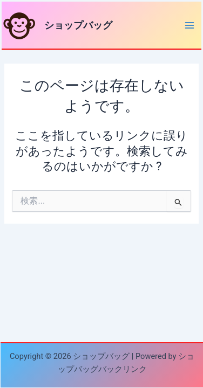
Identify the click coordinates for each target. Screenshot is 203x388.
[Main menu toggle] (189, 25)
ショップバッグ (78, 25)
